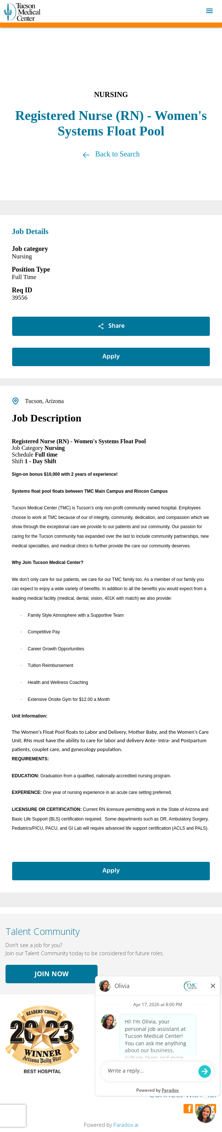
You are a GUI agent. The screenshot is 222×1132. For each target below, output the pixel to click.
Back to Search (111, 154)
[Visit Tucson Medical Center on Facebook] (189, 1108)
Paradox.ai (125, 1124)
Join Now (51, 973)
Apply (111, 356)
